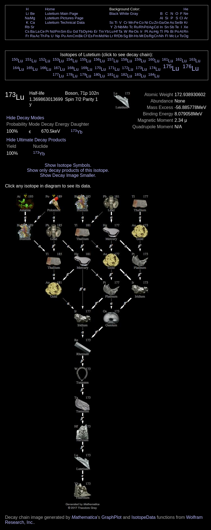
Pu (63, 36)
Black (114, 13)
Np (57, 36)
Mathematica (84, 517)
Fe (136, 22)
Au (151, 31)
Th (42, 36)
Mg (32, 18)
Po (177, 31)
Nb (120, 27)
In (161, 27)
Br (181, 22)
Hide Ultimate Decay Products (36, 139)
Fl (166, 36)
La (37, 31)
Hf (116, 31)
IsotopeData (143, 517)
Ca (32, 22)
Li (27, 13)
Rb (27, 27)
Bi (172, 31)
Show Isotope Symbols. (68, 165)
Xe (186, 27)
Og (185, 36)
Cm (75, 36)
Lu (111, 31)
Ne (186, 13)
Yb (106, 31)
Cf (85, 36)
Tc (131, 27)
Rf (116, 36)
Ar (186, 18)
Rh (141, 27)
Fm (95, 36)
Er (95, 31)
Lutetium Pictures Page (64, 18)
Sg (125, 36)
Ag (151, 27)
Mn (131, 22)
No (106, 36)
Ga (161, 22)
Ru (136, 27)
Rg (151, 36)
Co (141, 22)
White (124, 13)
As (172, 22)
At (181, 31)
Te (177, 27)
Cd (156, 27)
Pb (166, 31)
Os (136, 31)
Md (101, 36)
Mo (125, 27)
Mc (171, 36)
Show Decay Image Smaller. (68, 175)
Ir (141, 31)
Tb (80, 31)
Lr (111, 36)
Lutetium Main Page (61, 13)
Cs (27, 31)
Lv (177, 36)
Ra (32, 36)
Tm (101, 31)
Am (69, 36)
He (186, 9)
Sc (111, 22)
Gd (75, 31)
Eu (69, 31)
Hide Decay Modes (25, 117)
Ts (181, 36)
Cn (156, 36)
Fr (27, 36)
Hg (156, 31)
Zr (116, 27)
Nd (52, 31)
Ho (90, 31)
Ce (42, 31)
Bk (80, 36)
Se (177, 22)
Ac (37, 36)
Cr (126, 22)
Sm (63, 31)
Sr (32, 27)
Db (120, 36)
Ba (32, 31)
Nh (161, 36)
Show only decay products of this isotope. (68, 170)
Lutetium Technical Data (65, 22)
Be (32, 13)
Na (27, 18)
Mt (141, 36)
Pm (58, 31)
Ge (166, 22)
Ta (120, 31)
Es (90, 36)
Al (161, 18)
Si (166, 18)
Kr (186, 22)
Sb (172, 27)
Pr (47, 31)
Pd (146, 27)
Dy (85, 31)
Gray (134, 13)
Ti (116, 22)
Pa (47, 36)
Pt (146, 31)
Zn (156, 22)
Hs (136, 36)
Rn (186, 31)
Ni (146, 22)
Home (50, 9)
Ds (146, 36)
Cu (151, 22)
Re (131, 31)
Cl (181, 18)
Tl (161, 31)
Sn (166, 27)
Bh (131, 36)
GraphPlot (111, 517)
